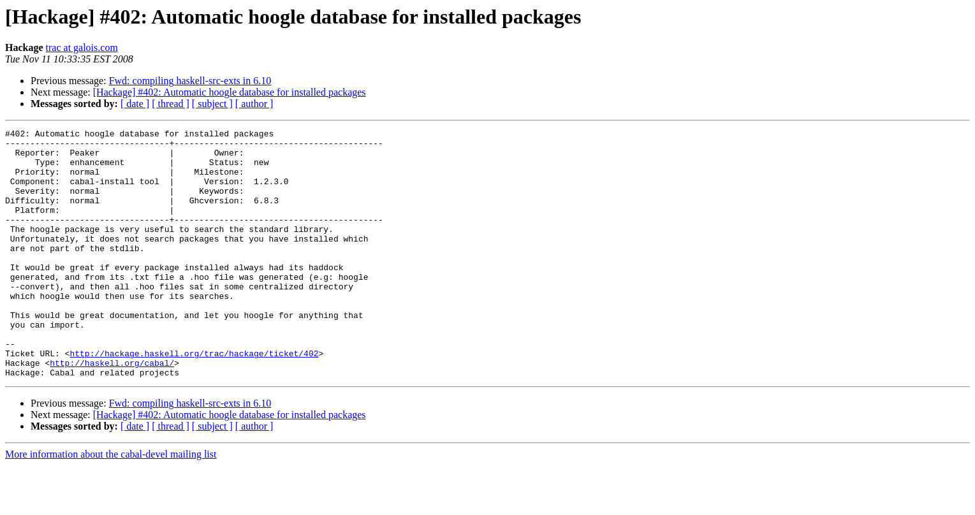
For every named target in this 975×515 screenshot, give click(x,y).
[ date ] (135, 103)
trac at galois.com (82, 47)
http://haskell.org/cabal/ (112, 410)
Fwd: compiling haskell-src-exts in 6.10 (190, 80)
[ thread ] (170, 103)
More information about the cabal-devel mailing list (110, 503)
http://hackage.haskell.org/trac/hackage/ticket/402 (194, 399)
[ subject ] (212, 103)
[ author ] (254, 103)
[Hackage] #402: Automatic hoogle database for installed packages (229, 92)
